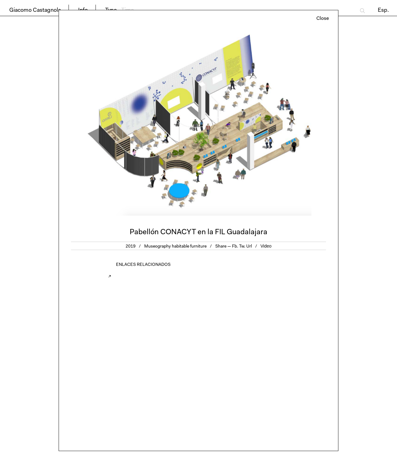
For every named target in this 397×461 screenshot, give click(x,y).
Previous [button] (128, 122)
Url (249, 246)
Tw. (242, 246)
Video (266, 246)
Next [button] (268, 122)
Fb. (235, 246)
